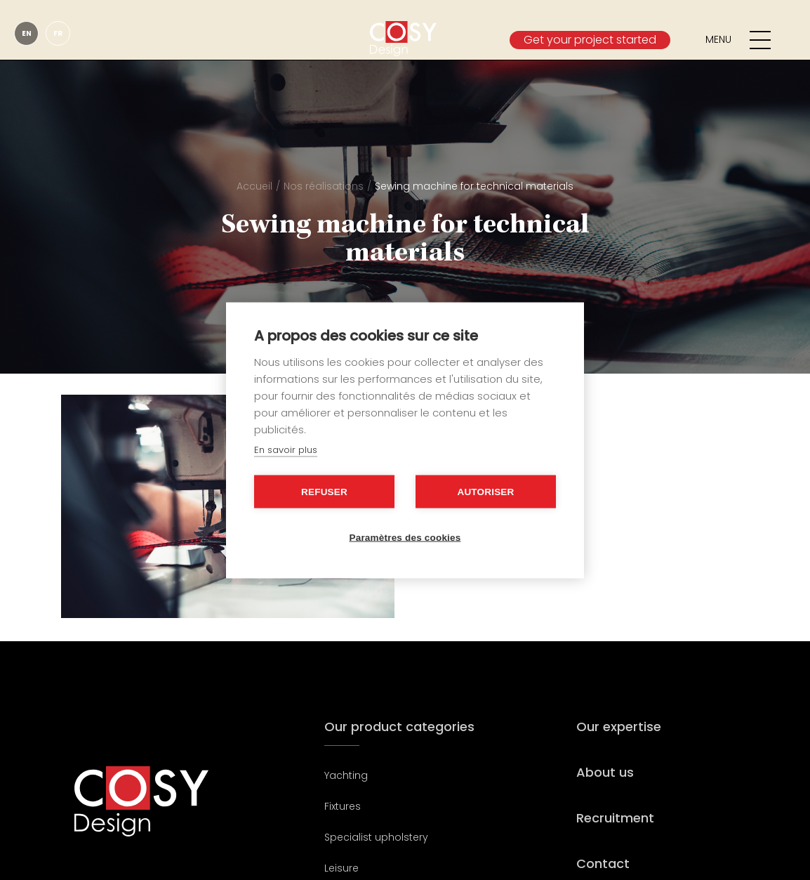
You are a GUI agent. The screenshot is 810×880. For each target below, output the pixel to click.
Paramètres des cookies (405, 537)
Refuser (324, 491)
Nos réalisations (324, 186)
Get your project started (590, 40)
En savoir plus (285, 449)
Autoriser (485, 491)
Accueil (254, 186)
